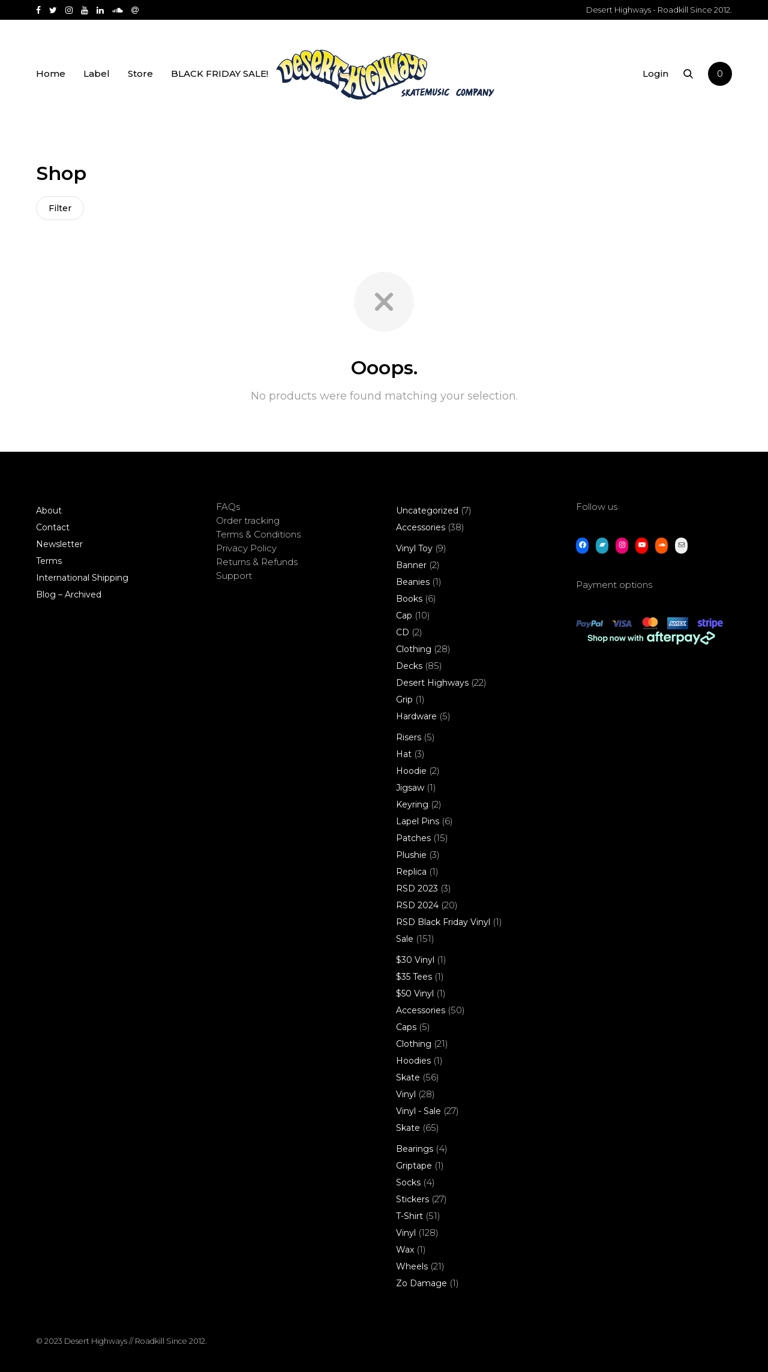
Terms (49, 561)
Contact (53, 527)
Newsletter (59, 544)
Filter (60, 208)
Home (50, 73)
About (49, 510)
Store (140, 73)
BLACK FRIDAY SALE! (219, 73)
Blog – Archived (68, 594)
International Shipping (82, 577)
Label (96, 73)
